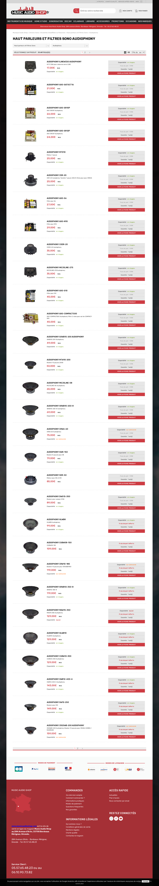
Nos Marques (145, 21)
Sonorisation (56, 21)
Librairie (90, 21)
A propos (100, 1)
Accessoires (103, 21)
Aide (137, 1)
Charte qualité (111, 1)
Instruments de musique (19, 21)
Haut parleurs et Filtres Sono (24, 46)
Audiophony (57, 46)
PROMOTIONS (118, 21)
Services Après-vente (126, 1)
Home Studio (40, 21)
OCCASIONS (131, 21)
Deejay (68, 21)
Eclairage (78, 21)
